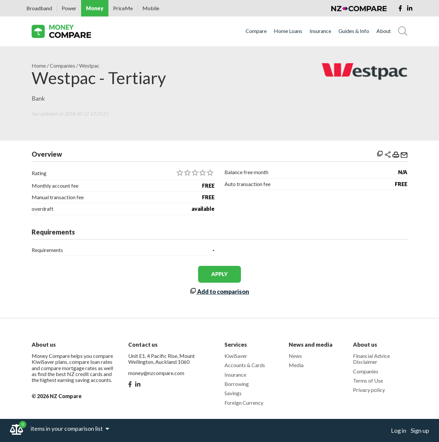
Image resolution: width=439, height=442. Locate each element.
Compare (256, 31)
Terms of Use (368, 380)
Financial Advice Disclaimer (371, 359)
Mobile (150, 8)
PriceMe (123, 8)
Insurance (320, 31)
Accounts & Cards (244, 365)
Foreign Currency (243, 402)
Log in (398, 430)
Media (296, 365)
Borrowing (236, 384)
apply (219, 274)
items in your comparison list (70, 428)
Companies (62, 66)
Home (39, 66)
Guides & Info (353, 31)
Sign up (420, 430)
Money (94, 8)
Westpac (89, 66)
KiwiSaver (235, 356)
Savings (233, 393)
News (295, 356)
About (383, 31)
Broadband (39, 8)
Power (69, 8)
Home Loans (288, 31)
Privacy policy (369, 390)
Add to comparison (219, 291)
